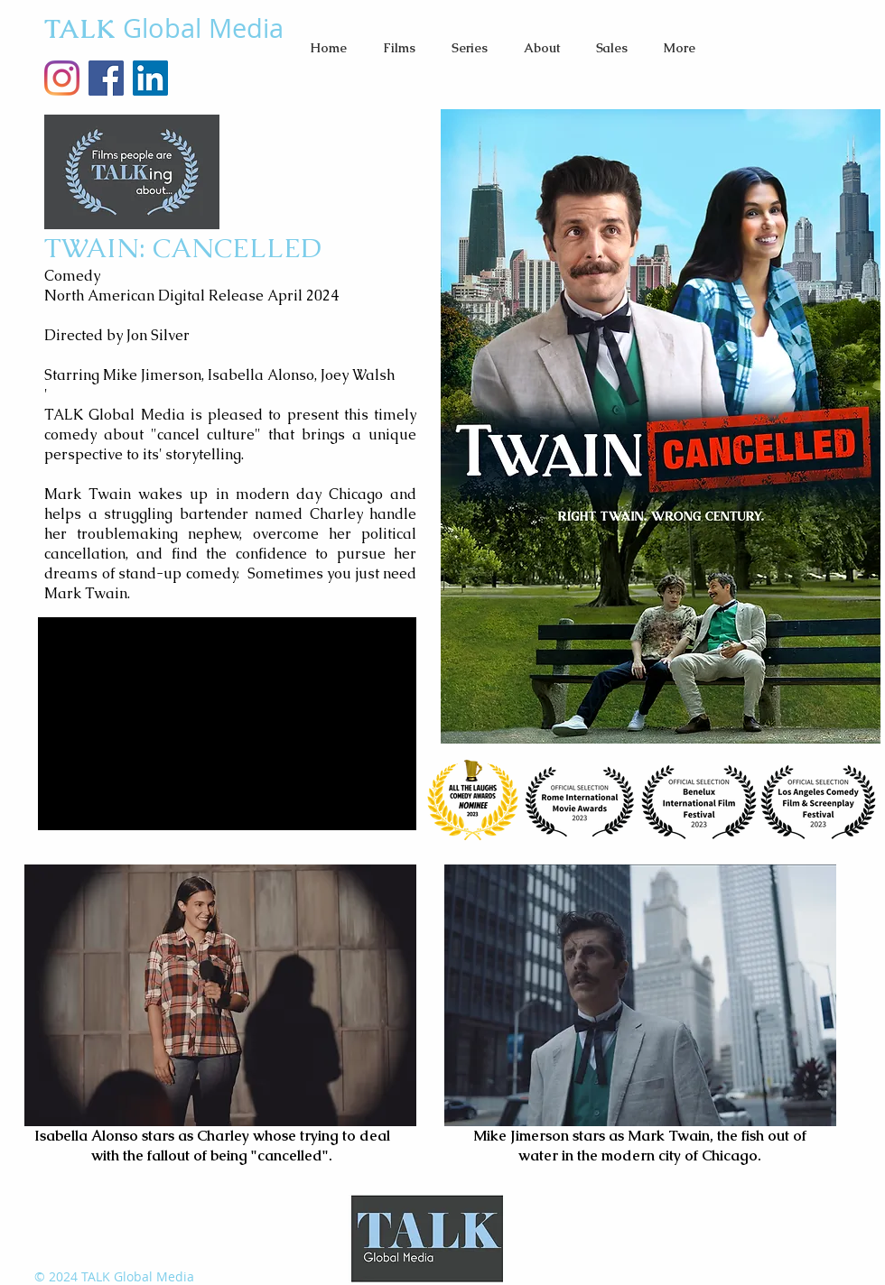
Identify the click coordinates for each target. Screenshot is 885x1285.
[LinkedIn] (150, 78)
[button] (399, 48)
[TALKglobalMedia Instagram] (61, 78)
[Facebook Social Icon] (106, 78)
